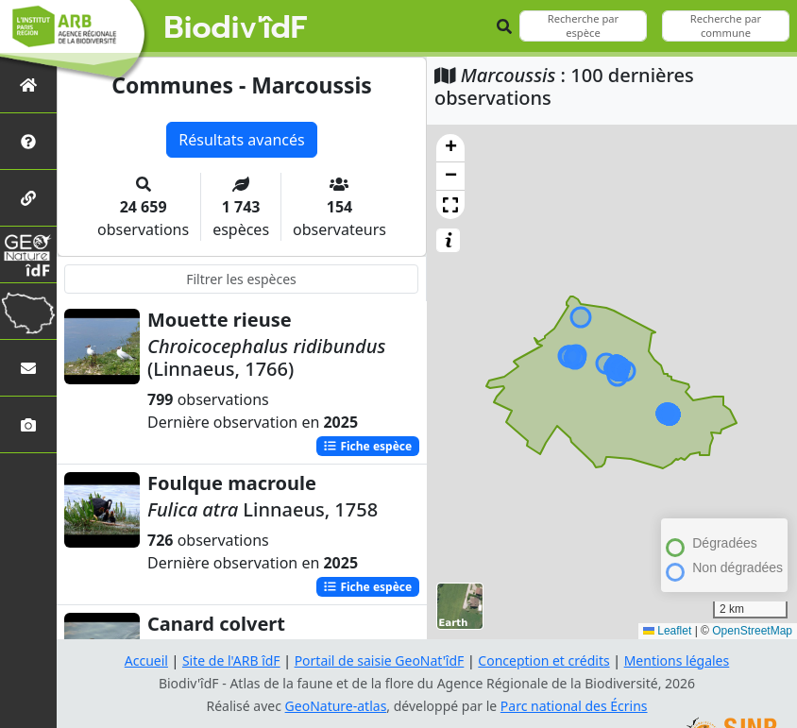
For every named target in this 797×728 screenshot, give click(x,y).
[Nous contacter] (28, 368)
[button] (450, 148)
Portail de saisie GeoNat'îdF (380, 660)
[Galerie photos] (28, 424)
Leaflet (667, 630)
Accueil (146, 660)
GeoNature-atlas (336, 706)
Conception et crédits (543, 660)
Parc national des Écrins (574, 706)
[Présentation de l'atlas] (28, 141)
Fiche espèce (367, 446)
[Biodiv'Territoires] (28, 311)
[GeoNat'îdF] (28, 254)
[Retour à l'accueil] (28, 84)
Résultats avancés (241, 139)
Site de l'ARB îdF (231, 660)
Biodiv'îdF (236, 28)
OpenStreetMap (752, 630)
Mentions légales (677, 660)
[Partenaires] (28, 198)
